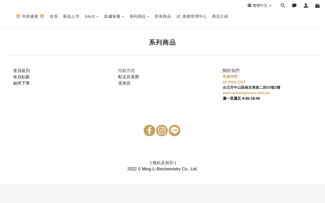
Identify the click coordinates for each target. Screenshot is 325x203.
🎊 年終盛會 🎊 (30, 16)
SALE (92, 16)
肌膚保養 (114, 16)
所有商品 (163, 16)
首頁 (54, 16)
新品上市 (71, 16)
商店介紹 (220, 16)
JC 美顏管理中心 (191, 16)
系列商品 (140, 16)
